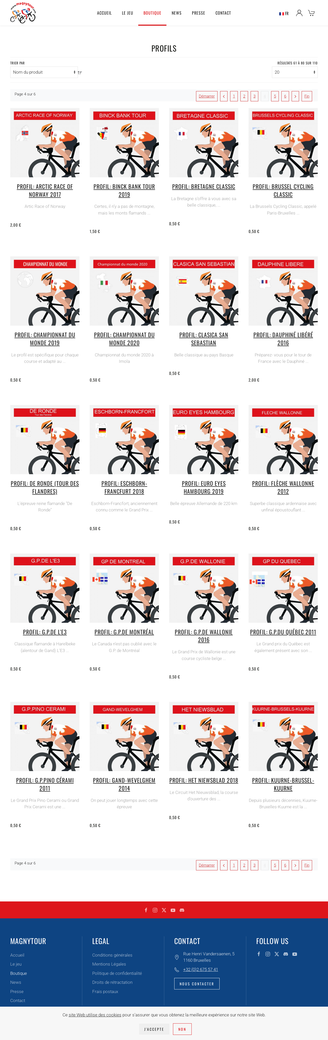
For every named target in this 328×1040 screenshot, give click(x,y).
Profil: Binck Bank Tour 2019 (124, 190)
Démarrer (207, 96)
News (177, 13)
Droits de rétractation (112, 982)
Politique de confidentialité (117, 973)
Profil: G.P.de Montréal (124, 632)
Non (182, 1029)
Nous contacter (197, 983)
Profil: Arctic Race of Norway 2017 (45, 190)
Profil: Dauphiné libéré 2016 (283, 339)
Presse (198, 13)
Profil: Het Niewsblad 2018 (203, 780)
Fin (306, 96)
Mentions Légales (109, 964)
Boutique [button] (152, 13)
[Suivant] (295, 96)
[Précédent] (224, 96)
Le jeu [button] (127, 13)
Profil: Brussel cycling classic (283, 190)
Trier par (17, 63)
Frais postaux (105, 991)
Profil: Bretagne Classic (203, 186)
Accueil (104, 13)
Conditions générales (112, 955)
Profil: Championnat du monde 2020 (124, 339)
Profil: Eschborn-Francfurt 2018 (124, 487)
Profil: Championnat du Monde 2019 (45, 339)
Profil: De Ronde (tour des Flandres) (45, 487)
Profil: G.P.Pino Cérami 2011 (45, 784)
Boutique (18, 973)
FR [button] (284, 13)
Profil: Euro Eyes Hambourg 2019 (204, 487)
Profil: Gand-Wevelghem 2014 (124, 784)
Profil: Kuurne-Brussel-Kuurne (283, 784)
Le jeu (16, 964)
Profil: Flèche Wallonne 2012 (283, 487)
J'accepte (154, 1029)
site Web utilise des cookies (95, 1014)
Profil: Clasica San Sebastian (203, 339)
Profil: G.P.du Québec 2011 (283, 632)
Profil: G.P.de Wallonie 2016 (204, 636)
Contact (223, 13)
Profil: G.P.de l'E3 (45, 632)
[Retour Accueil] (23, 13)
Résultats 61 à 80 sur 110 (298, 63)
